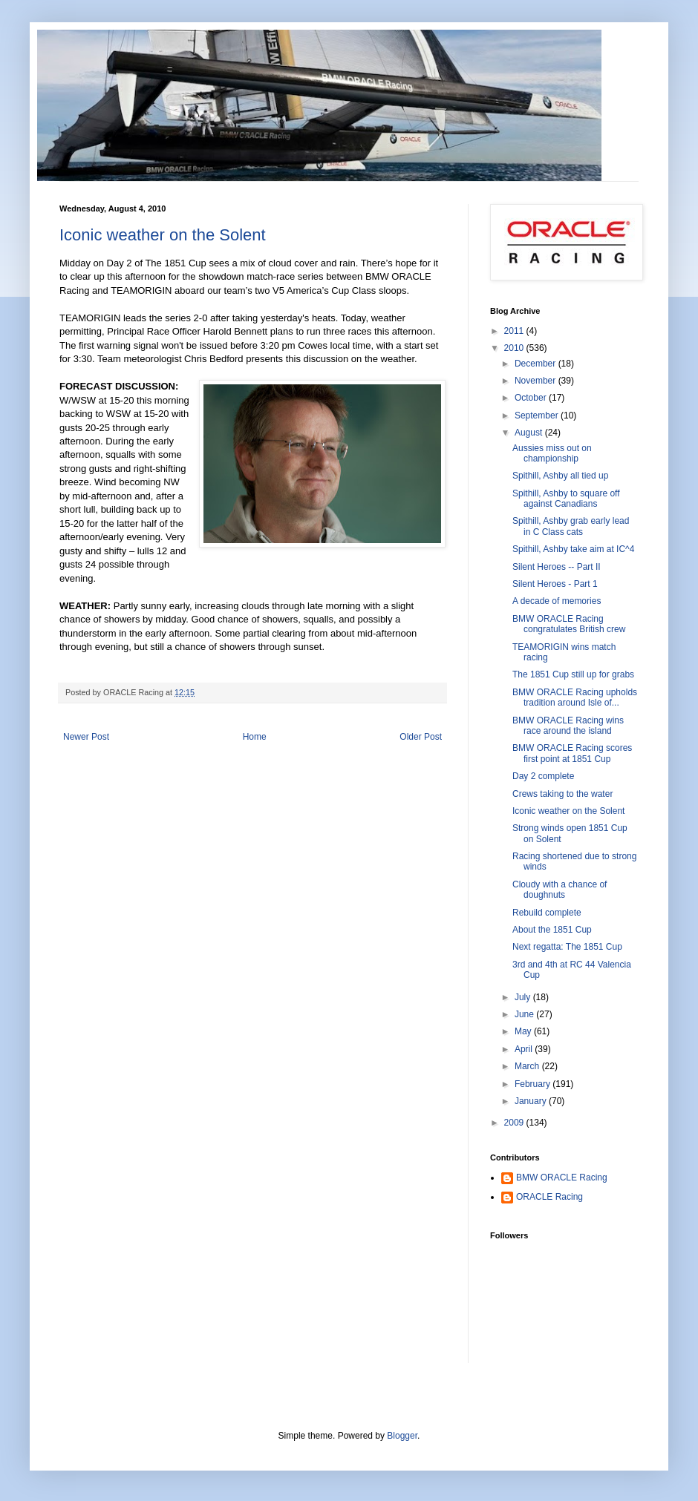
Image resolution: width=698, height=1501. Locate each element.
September (538, 415)
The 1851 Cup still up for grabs (573, 674)
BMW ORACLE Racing (561, 1177)
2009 (515, 1122)
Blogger (402, 1436)
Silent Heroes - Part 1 (555, 584)
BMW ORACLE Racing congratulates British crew (568, 624)
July (524, 997)
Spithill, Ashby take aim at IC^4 (573, 549)
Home (255, 737)
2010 (515, 348)
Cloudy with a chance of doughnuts (559, 889)
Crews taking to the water (562, 794)
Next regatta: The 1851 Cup (567, 947)
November (536, 380)
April (525, 1049)
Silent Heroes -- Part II (556, 567)
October (532, 398)
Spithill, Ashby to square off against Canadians (566, 498)
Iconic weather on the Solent (162, 235)
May (524, 1031)
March (528, 1066)
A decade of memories (556, 601)
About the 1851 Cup (552, 929)
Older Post (420, 737)
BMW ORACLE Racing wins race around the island (568, 725)
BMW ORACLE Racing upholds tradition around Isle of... (574, 697)
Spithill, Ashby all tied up (560, 475)
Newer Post (86, 737)
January (532, 1101)
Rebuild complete (546, 912)
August (530, 432)
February (533, 1084)
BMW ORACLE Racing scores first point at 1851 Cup (572, 753)
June (525, 1014)
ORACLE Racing (549, 1197)
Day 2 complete (543, 776)
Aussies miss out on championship (552, 453)
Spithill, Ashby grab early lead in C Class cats (570, 526)
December (536, 363)
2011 (515, 331)
